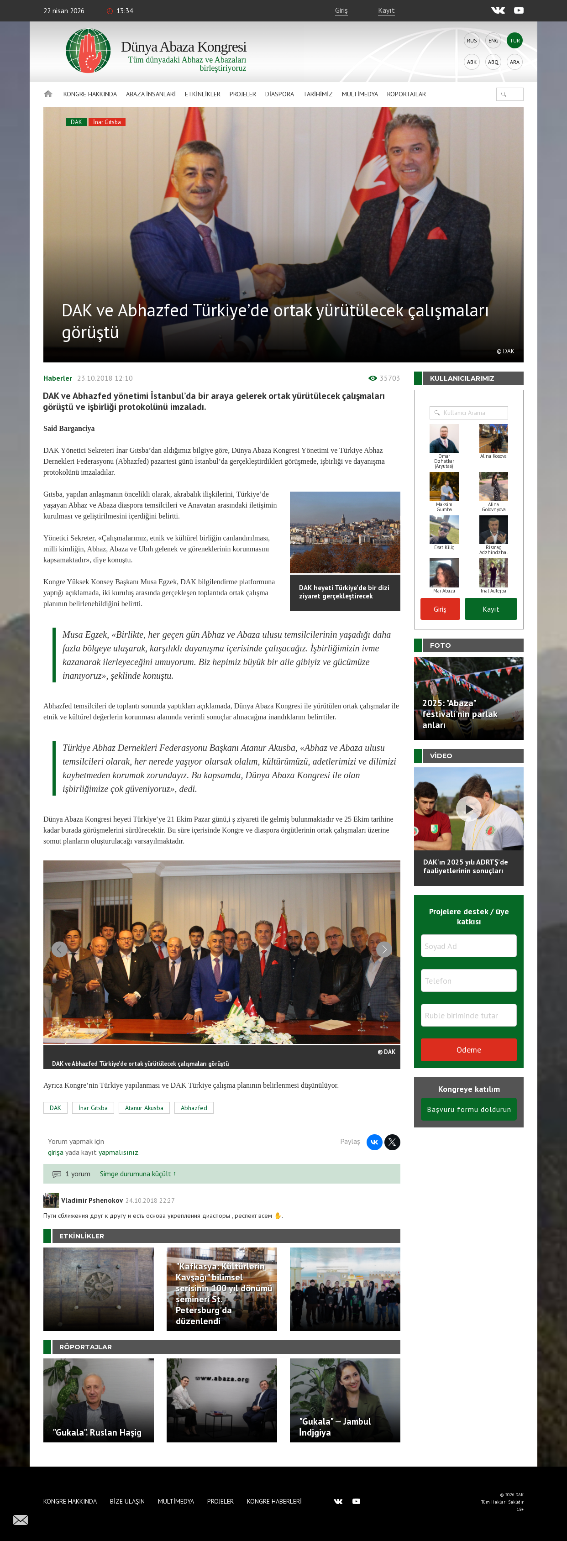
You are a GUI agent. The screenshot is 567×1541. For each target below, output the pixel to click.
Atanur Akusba (144, 1114)
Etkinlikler (202, 94)
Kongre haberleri (274, 1501)
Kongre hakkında (90, 94)
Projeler (243, 94)
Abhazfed (194, 1114)
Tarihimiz (318, 94)
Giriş (341, 10)
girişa (55, 1158)
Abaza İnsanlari (151, 94)
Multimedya (360, 94)
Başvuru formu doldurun (469, 1109)
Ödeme (469, 1049)
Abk (472, 61)
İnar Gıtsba (107, 122)
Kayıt (386, 10)
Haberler (57, 378)
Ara (515, 61)
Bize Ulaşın (127, 1501)
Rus (472, 40)
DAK (76, 122)
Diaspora (279, 94)
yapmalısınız (117, 1158)
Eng (493, 40)
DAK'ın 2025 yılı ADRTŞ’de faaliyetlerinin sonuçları (465, 866)
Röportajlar (406, 94)
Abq (493, 61)
